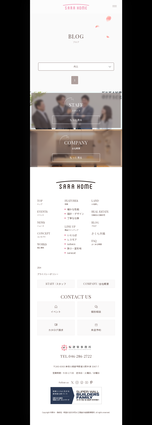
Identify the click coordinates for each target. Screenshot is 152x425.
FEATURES (76, 202)
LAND (103, 202)
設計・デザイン (75, 213)
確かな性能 (73, 209)
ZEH (39, 267)
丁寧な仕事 (73, 218)
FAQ (103, 242)
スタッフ (56, 283)
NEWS (49, 224)
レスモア (72, 239)
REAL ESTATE (103, 213)
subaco (71, 244)
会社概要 (96, 283)
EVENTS (49, 213)
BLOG (103, 224)
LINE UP (76, 228)
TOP (49, 202)
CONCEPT (49, 235)
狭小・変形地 (74, 248)
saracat (71, 253)
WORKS (49, 246)
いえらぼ (72, 235)
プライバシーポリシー (48, 274)
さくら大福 (98, 233)
